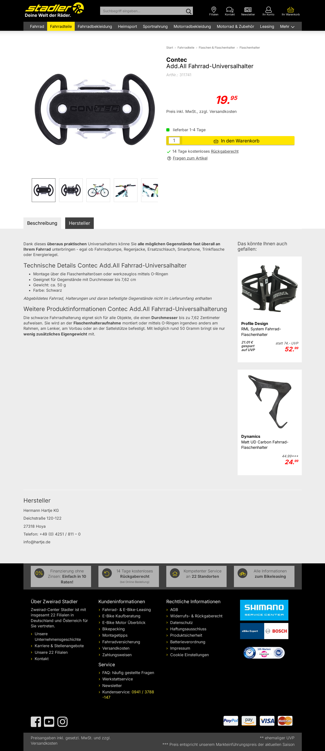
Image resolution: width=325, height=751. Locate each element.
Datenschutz (181, 622)
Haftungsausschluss (188, 628)
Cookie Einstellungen (189, 654)
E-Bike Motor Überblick (124, 622)
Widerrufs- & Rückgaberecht (196, 615)
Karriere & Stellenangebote (59, 645)
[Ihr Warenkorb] (291, 11)
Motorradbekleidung (192, 26)
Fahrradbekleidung (95, 26)
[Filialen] (214, 11)
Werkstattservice (117, 678)
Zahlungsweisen (117, 654)
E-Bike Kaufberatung (121, 615)
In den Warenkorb (236, 141)
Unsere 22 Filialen (51, 652)
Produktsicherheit (186, 635)
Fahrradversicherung (121, 641)
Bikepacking (113, 628)
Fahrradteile (61, 26)
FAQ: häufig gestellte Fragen (128, 672)
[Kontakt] (230, 11)
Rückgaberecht (225, 151)
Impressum (180, 648)
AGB (174, 609)
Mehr (285, 26)
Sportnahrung (155, 26)
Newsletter (112, 685)
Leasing (267, 26)
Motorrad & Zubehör (235, 26)
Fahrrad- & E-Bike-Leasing (126, 609)
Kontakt (42, 658)
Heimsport (127, 26)
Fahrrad (37, 26)
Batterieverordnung (187, 641)
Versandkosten (115, 648)
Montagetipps (114, 635)
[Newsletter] (248, 11)
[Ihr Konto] (268, 11)
